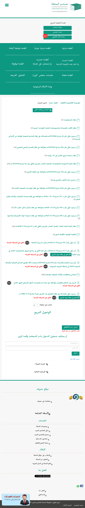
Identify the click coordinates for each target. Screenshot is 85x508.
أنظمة (67, 49)
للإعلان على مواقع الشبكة (42, 456)
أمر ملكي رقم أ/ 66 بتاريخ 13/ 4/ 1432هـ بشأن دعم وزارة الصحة (53, 243)
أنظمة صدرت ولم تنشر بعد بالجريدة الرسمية (67, 63)
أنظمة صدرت (42, 62)
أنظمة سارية (53, 103)
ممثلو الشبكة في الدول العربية (42, 464)
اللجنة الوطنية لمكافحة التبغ (65, 235)
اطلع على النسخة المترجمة (15, 243)
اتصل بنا (42, 491)
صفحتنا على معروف (44, 402)
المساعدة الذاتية (39, 372)
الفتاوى (17, 76)
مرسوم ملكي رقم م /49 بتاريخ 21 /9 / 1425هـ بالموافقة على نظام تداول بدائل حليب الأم (45, 208)
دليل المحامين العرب (42, 431)
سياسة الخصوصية (78, 505)
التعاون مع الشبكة (42, 460)
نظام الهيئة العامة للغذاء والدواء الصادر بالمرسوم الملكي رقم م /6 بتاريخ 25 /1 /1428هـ (46, 227)
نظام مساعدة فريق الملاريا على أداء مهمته (61, 156)
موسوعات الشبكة (41, 427)
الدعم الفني (41, 495)
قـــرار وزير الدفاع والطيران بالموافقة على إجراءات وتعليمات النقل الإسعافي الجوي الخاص (44, 283)
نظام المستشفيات (70, 120)
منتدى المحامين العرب (41, 435)
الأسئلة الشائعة (42, 413)
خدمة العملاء (40, 364)
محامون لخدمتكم (42, 439)
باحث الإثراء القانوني (54, 37)
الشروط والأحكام (67, 505)
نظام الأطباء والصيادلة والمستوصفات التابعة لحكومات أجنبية (54, 128)
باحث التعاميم (57, 32)
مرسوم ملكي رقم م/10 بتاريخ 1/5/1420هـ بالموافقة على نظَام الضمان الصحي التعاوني (46, 148)
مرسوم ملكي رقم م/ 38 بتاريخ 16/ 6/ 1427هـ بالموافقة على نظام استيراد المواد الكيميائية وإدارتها (41, 216)
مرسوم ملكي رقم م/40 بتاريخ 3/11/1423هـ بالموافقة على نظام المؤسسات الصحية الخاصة (45, 189)
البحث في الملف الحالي (42, 110)
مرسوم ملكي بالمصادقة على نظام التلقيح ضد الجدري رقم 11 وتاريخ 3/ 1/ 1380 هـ (47, 294)
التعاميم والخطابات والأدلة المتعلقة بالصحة (61, 275)
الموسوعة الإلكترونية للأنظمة (70, 103)
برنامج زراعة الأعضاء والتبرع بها (64, 180)
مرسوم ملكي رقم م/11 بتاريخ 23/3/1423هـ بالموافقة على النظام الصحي (51, 172)
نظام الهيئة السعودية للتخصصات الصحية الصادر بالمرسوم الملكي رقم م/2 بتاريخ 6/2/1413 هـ (43, 164)
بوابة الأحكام (42, 87)
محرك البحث (57, 28)
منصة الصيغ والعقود (42, 443)
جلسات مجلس (42, 76)
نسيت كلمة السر (74, 359)
